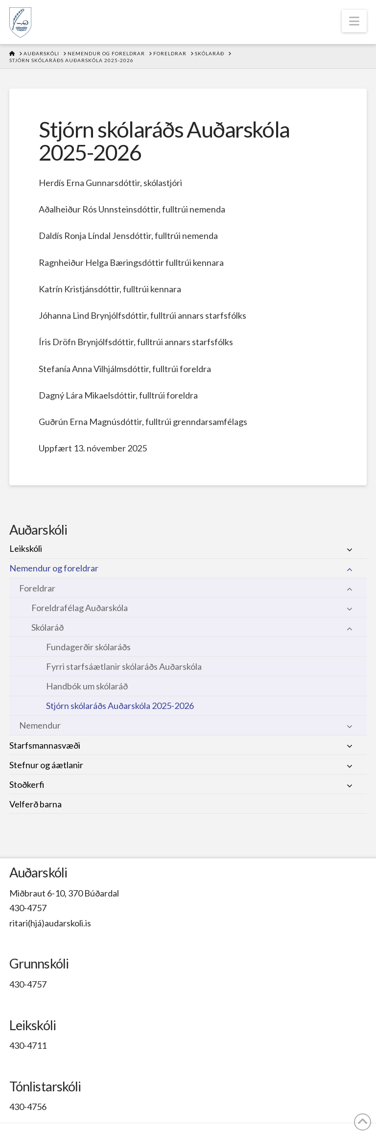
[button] (354, 21)
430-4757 (28, 907)
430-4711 (28, 1045)
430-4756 (28, 1106)
